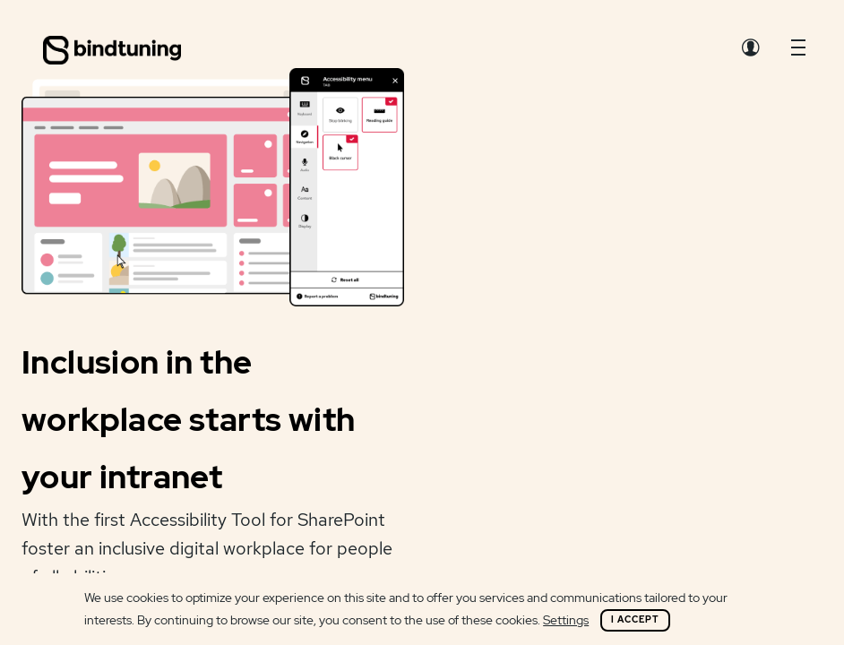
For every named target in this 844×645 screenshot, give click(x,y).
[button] (798, 52)
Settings (566, 620)
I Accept (635, 619)
